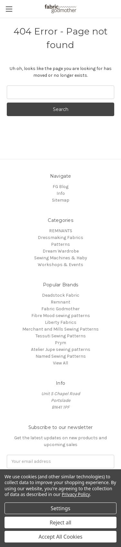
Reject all (60, 522)
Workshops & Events (60, 264)
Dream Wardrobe (61, 251)
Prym (60, 342)
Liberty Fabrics (60, 322)
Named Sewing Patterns (60, 356)
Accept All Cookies (61, 536)
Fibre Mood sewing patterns (60, 315)
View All (60, 363)
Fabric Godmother (60, 309)
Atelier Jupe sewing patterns (60, 349)
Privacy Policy (76, 494)
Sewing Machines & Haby (60, 258)
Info (60, 193)
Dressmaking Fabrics (60, 237)
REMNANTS (60, 231)
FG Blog (60, 186)
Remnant (60, 302)
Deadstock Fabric (60, 295)
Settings (60, 508)
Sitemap (60, 200)
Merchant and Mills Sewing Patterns (60, 329)
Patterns (60, 244)
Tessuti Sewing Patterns (60, 336)
